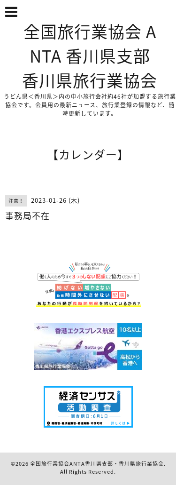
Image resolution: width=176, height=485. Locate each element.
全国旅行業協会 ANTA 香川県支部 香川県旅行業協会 (89, 55)
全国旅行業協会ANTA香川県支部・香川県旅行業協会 (97, 464)
